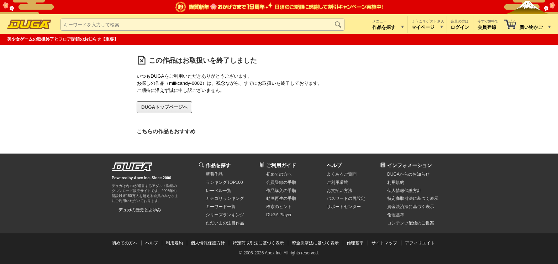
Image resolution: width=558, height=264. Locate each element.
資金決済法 (410, 206)
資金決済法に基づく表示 (315, 242)
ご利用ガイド (281, 165)
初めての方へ (279, 174)
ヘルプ (334, 165)
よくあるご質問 (342, 174)
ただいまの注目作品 (225, 223)
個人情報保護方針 (404, 190)
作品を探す (218, 165)
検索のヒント (279, 206)
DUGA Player (278, 214)
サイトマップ (384, 242)
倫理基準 (395, 214)
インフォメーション (409, 165)
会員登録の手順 (281, 182)
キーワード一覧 (221, 206)
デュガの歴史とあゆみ (140, 209)
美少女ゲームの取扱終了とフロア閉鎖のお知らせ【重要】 (62, 39)
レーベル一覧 (218, 190)
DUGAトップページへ (164, 107)
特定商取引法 (412, 198)
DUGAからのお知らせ (408, 174)
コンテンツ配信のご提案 (410, 223)
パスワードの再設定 (346, 198)
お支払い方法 (339, 190)
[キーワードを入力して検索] (202, 25)
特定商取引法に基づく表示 (258, 242)
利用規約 (395, 182)
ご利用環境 (337, 182)
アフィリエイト (420, 242)
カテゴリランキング (225, 198)
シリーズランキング (225, 214)
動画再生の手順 (281, 198)
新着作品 (214, 174)
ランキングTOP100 (224, 182)
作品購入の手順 (281, 190)
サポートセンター (344, 206)
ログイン (460, 27)
